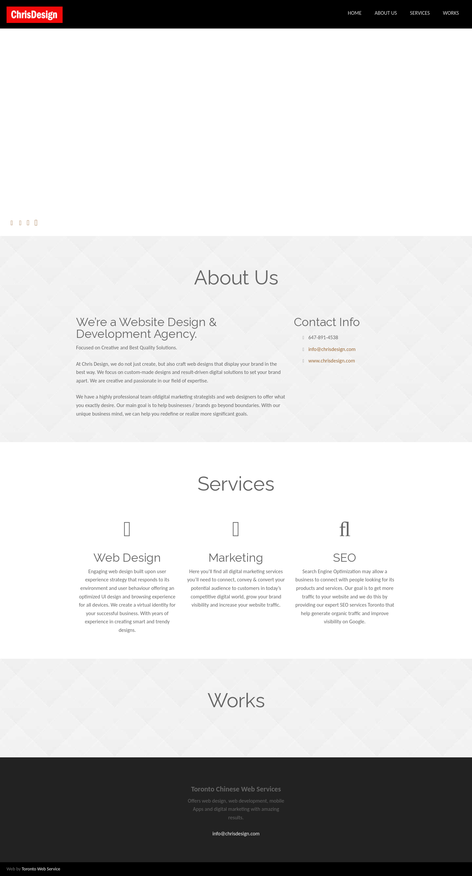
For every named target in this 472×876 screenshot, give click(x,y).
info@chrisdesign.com (332, 349)
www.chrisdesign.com (331, 361)
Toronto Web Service (41, 869)
